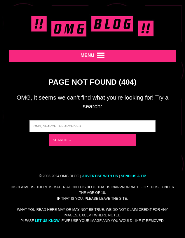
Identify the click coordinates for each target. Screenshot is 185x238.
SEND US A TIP (133, 176)
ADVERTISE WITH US (100, 176)
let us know (47, 221)
